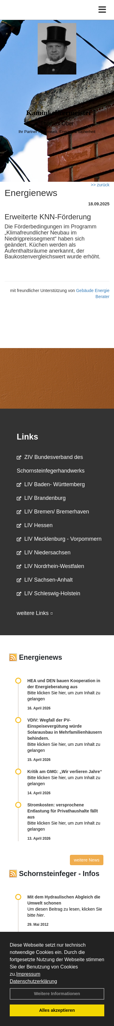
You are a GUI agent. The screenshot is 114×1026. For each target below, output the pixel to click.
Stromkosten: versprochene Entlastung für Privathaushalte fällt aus (62, 810)
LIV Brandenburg (41, 498)
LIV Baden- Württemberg (51, 484)
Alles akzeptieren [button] (57, 1010)
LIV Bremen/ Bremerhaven (53, 512)
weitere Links (35, 613)
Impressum (28, 974)
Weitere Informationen (57, 993)
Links (27, 436)
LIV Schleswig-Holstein (48, 593)
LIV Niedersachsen (44, 553)
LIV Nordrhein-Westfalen (50, 566)
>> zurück (100, 184)
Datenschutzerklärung (33, 981)
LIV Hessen (35, 525)
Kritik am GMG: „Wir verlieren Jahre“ (64, 771)
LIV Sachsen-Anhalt (45, 580)
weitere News (86, 860)
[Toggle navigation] (102, 9)
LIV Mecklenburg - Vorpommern (59, 539)
